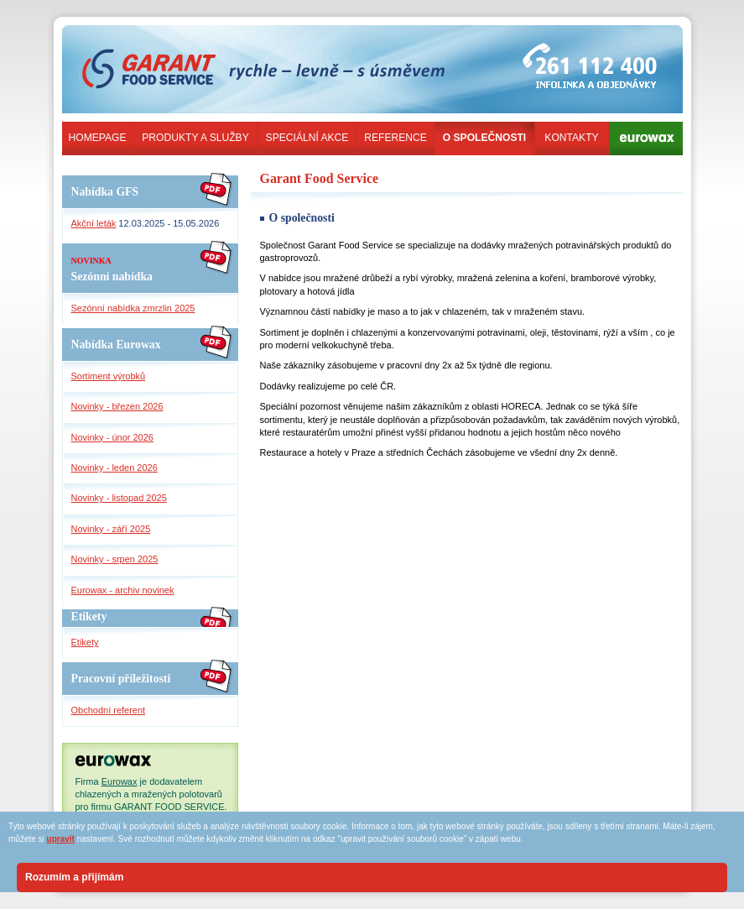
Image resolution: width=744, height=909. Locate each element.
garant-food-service (162, 44)
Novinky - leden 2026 (114, 467)
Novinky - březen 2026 (117, 406)
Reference (395, 138)
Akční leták (94, 223)
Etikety (85, 642)
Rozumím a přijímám (74, 877)
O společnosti (484, 138)
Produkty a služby (195, 138)
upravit (61, 839)
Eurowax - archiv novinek (122, 590)
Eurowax (119, 781)
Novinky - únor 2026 (112, 437)
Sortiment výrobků (108, 376)
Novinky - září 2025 (111, 529)
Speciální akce (307, 138)
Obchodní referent (108, 710)
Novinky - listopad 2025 (119, 498)
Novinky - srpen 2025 (115, 559)
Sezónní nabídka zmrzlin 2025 (133, 308)
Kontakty (571, 138)
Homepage (98, 138)
